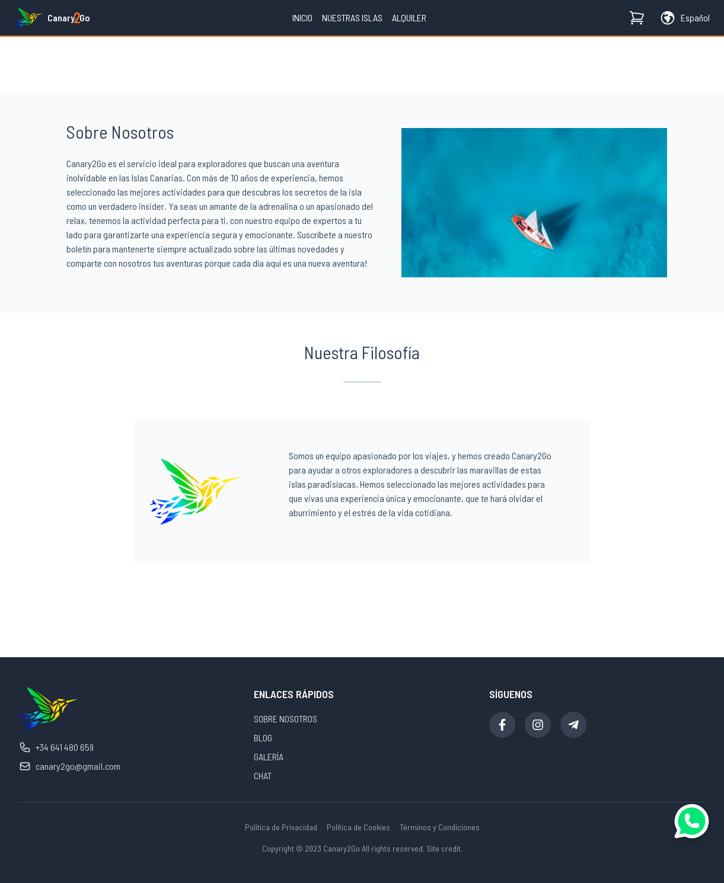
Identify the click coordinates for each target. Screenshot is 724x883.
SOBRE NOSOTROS (285, 718)
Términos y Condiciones (440, 827)
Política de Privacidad (281, 827)
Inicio (302, 17)
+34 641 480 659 (56, 747)
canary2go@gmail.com (69, 766)
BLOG (263, 737)
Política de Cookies (358, 827)
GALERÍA (268, 756)
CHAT (263, 775)
